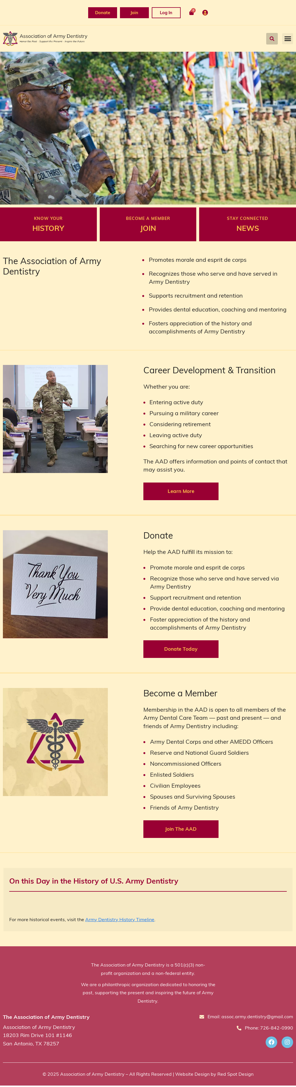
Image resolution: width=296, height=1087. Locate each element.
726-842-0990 (276, 1029)
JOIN (148, 228)
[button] (272, 39)
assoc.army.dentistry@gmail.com (257, 1018)
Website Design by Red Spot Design (214, 1075)
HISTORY (48, 228)
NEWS (247, 228)
